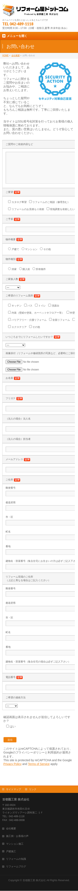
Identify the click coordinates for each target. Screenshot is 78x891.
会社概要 (11, 828)
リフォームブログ (16, 866)
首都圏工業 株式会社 (34, 880)
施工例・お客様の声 (17, 836)
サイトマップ (13, 789)
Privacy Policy (12, 770)
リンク (32, 789)
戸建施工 (11, 851)
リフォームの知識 (16, 859)
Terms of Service (39, 770)
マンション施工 (15, 844)
